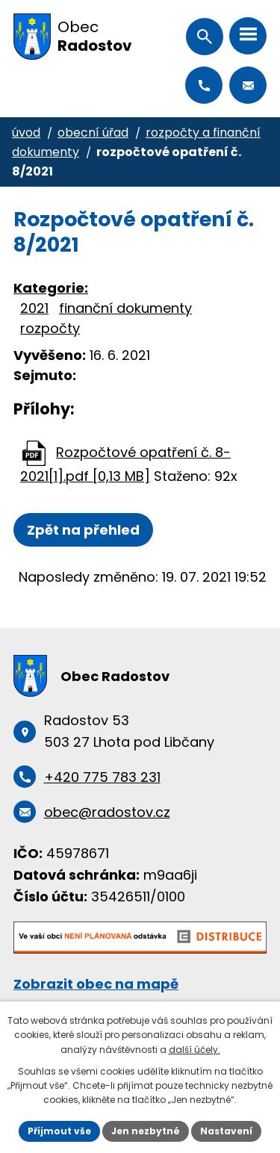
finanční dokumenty (125, 308)
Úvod (26, 132)
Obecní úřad (92, 132)
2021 (34, 308)
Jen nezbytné (145, 1131)
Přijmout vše (59, 1131)
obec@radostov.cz (248, 85)
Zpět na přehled (83, 529)
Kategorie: (50, 288)
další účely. (194, 1049)
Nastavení (226, 1131)
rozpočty (50, 328)
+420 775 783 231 (204, 85)
